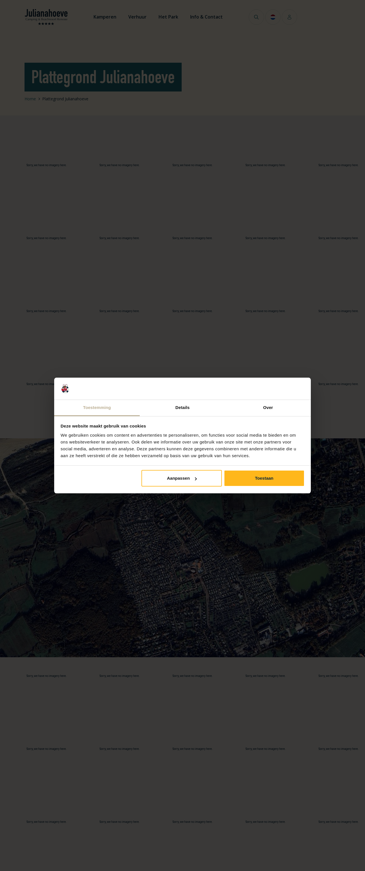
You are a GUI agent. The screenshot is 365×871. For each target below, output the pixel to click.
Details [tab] (182, 407)
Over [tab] (268, 407)
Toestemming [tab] (97, 407)
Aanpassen (182, 478)
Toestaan (264, 478)
